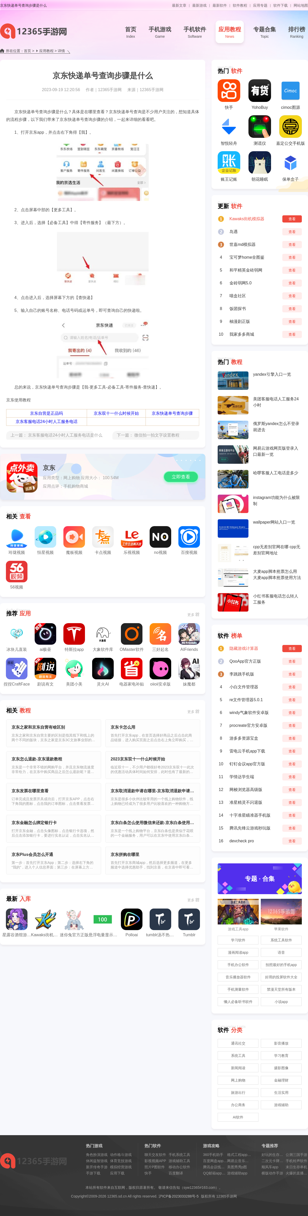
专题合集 (264, 33)
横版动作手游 (272, 1173)
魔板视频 (74, 540)
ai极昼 (45, 637)
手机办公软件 (238, 965)
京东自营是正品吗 (46, 413)
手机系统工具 (179, 1155)
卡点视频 (103, 540)
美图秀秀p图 (237, 1167)
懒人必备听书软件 (238, 1002)
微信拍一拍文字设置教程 (156, 435)
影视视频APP (155, 1161)
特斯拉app (74, 637)
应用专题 (260, 5)
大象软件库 (103, 637)
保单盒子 (290, 166)
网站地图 (301, 5)
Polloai (131, 923)
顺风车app (270, 1167)
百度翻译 (176, 1173)
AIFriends (189, 637)
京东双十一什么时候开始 (116, 413)
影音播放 (281, 1043)
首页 (130, 33)
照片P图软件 (155, 1167)
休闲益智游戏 (97, 1161)
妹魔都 (189, 672)
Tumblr (189, 923)
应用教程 (229, 33)
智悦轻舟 (229, 130)
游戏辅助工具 (179, 1161)
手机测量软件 (238, 989)
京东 (49, 467)
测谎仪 (259, 130)
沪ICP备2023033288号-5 (179, 1196)
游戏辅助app (237, 1173)
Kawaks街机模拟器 (45, 923)
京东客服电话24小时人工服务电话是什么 (65, 435)
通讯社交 (238, 1043)
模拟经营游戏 (121, 1167)
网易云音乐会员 (239, 1161)
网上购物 (238, 1080)
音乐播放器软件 (238, 977)
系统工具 (238, 1056)
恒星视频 (45, 540)
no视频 (160, 540)
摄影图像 (281, 1068)
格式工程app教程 (241, 1155)
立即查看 (181, 476)
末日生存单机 (296, 1167)
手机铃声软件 (296, 1161)
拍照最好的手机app (281, 965)
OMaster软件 (131, 637)
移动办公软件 (179, 1167)
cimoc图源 (290, 94)
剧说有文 (45, 672)
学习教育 (281, 1056)
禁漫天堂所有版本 (281, 989)
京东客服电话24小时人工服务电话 (47, 421)
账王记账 (229, 166)
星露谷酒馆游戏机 (16, 923)
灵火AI (103, 672)
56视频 (16, 575)
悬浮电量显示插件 (103, 923)
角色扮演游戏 (97, 1155)
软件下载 (280, 5)
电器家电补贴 (131, 672)
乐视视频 (131, 540)
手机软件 (195, 33)
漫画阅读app (238, 952)
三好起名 (160, 637)
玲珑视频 (16, 540)
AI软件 (238, 1117)
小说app (281, 1002)
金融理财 (281, 1080)
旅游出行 (238, 1092)
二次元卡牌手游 (274, 1161)
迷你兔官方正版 (74, 923)
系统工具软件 (281, 940)
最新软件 (220, 5)
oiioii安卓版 (160, 672)
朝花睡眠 (259, 166)
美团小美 (74, 672)
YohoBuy (259, 94)
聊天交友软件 (155, 1155)
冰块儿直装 (16, 637)
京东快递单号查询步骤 (172, 413)
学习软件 (238, 940)
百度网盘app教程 (216, 1161)
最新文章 (179, 5)
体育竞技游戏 (121, 1161)
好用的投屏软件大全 (281, 977)
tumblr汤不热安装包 (160, 923)
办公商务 (238, 1105)
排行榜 (296, 33)
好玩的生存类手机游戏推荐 (283, 1155)
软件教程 (240, 5)
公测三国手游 (296, 1155)
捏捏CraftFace (17, 672)
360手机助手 (213, 1155)
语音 (281, 952)
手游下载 (93, 1173)
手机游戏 (160, 33)
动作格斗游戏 (121, 1155)
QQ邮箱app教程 (216, 1173)
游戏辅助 (281, 1105)
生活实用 (281, 1092)
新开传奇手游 (97, 1167)
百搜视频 (189, 540)
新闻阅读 (238, 1068)
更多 (191, 615)
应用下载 (117, 1173)
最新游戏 (199, 5)
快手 (229, 94)
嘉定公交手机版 (290, 130)
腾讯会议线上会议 (217, 1167)
